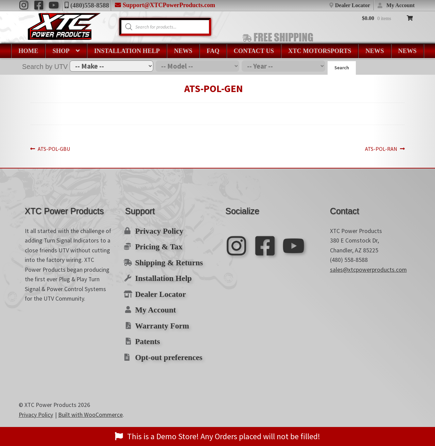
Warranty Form (159, 319)
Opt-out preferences (165, 348)
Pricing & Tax (156, 245)
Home (28, 51)
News (183, 51)
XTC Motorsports (319, 51)
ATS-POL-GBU (80, 149)
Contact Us (254, 51)
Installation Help (127, 51)
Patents (146, 333)
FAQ (213, 51)
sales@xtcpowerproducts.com (368, 269)
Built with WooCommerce (90, 405)
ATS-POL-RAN (354, 149)
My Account (400, 5)
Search (341, 68)
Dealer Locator (352, 5)
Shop (60, 51)
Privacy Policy (157, 230)
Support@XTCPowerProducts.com (169, 5)
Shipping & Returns (165, 260)
